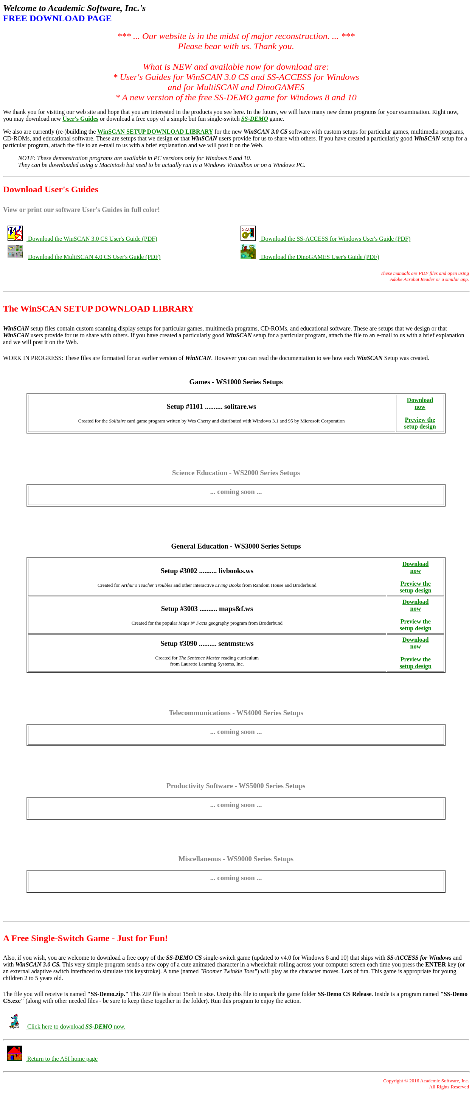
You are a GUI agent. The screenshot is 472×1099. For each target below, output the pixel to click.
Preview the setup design (420, 423)
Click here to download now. (75, 1026)
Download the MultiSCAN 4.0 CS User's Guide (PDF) (94, 257)
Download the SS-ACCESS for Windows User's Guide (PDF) (335, 238)
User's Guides (80, 118)
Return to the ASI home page (62, 1058)
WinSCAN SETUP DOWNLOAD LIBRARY (155, 131)
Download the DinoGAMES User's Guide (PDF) (320, 257)
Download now (420, 403)
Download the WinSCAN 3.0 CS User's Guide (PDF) (92, 238)
